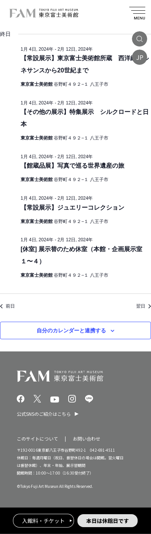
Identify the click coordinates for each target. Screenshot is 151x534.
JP (139, 57)
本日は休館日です (107, 520)
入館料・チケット (43, 520)
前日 (7, 306)
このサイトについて (37, 438)
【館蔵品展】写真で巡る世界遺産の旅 (72, 165)
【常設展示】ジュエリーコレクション (72, 207)
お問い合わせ (86, 438)
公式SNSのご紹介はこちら (44, 414)
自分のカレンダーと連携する (71, 330)
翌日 (143, 306)
